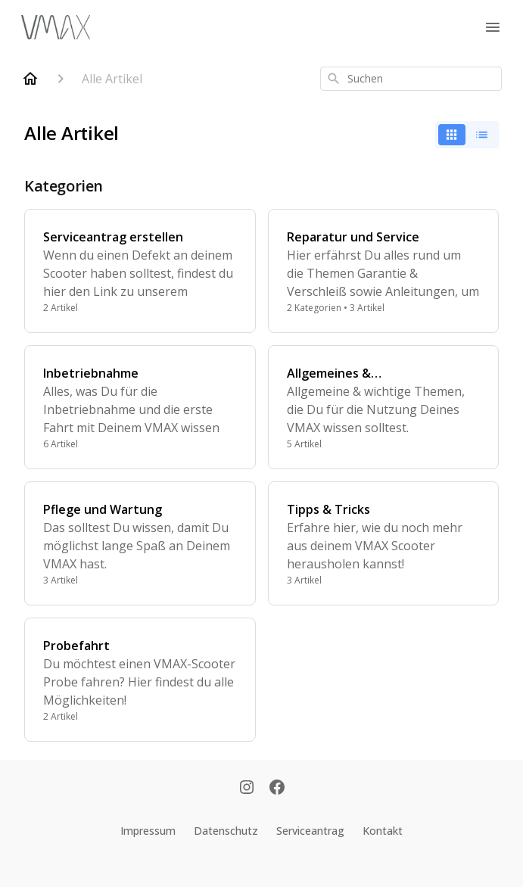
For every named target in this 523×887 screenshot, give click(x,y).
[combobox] (411, 79)
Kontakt (383, 830)
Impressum (148, 830)
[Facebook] (277, 788)
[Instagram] (247, 788)
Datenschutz (226, 830)
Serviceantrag (310, 830)
